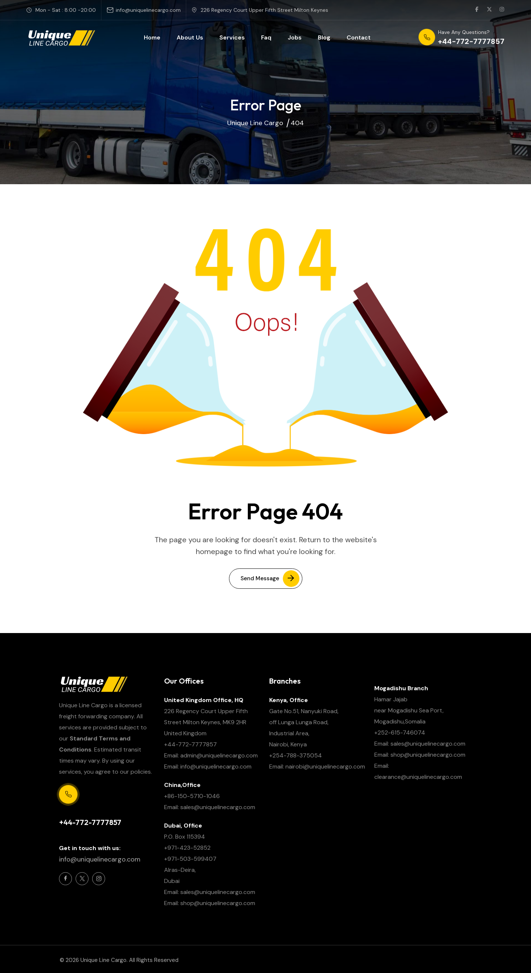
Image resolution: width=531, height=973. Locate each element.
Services (232, 37)
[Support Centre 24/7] (68, 794)
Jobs (295, 37)
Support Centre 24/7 (85, 810)
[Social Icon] (65, 878)
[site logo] (61, 37)
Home (152, 37)
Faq (266, 37)
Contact (359, 37)
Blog (324, 37)
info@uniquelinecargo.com (148, 10)
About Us (190, 37)
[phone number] (461, 38)
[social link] (476, 10)
